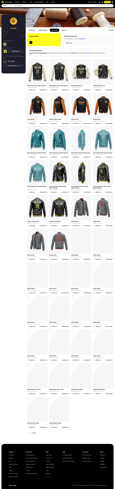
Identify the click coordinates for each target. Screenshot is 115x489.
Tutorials (48, 461)
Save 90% (107, 2)
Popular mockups (13, 476)
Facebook (102, 455)
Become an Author (87, 455)
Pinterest (102, 461)
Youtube (102, 458)
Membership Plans (30, 455)
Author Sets (54, 30)
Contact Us (48, 458)
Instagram (102, 464)
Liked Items (32, 30)
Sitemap (48, 473)
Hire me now (15, 51)
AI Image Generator (67, 458)
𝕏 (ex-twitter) (103, 467)
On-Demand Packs (30, 461)
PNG (10, 467)
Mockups (11, 455)
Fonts (10, 461)
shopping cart (82, 38)
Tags (47, 470)
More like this (44, 90)
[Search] (112, 6)
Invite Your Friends (86, 461)
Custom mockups (13, 473)
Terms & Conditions (30, 464)
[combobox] (63, 5)
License (90, 2)
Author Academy (50, 464)
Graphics (11, 458)
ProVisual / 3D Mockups (68, 461)
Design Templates (13, 464)
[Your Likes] (102, 2)
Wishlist (11, 470)
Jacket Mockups (34, 87)
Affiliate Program (86, 458)
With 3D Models (43, 30)
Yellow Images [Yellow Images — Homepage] (12, 485)
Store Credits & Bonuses (32, 458)
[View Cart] (99, 2)
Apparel (28, 87)
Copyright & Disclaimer (31, 473)
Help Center (49, 455)
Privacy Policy (29, 467)
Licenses (28, 470)
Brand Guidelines (50, 467)
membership (86, 53)
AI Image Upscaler (67, 455)
